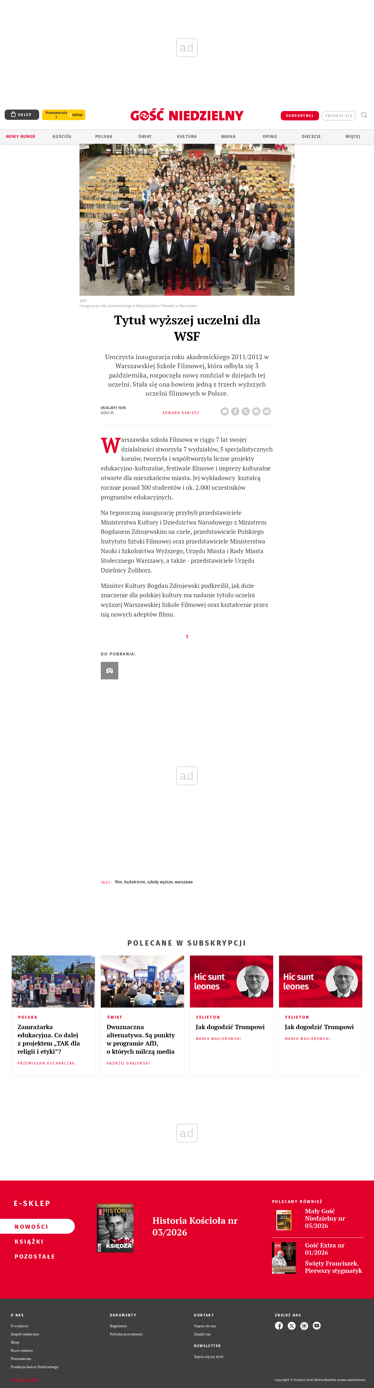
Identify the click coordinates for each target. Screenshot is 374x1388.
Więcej (353, 136)
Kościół (62, 136)
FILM (118, 882)
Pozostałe (28, 1256)
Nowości (28, 1226)
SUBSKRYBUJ (300, 116)
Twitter (247, 410)
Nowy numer (21, 136)
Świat (145, 136)
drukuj (257, 410)
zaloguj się (338, 116)
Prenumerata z (56, 115)
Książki (28, 1241)
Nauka (228, 136)
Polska (103, 136)
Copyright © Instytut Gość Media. (299, 1380)
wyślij (268, 410)
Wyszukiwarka (364, 115)
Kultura (187, 136)
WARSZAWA (184, 882)
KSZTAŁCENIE (134, 882)
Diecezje (311, 136)
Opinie (270, 136)
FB (236, 410)
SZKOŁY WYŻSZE (160, 882)
